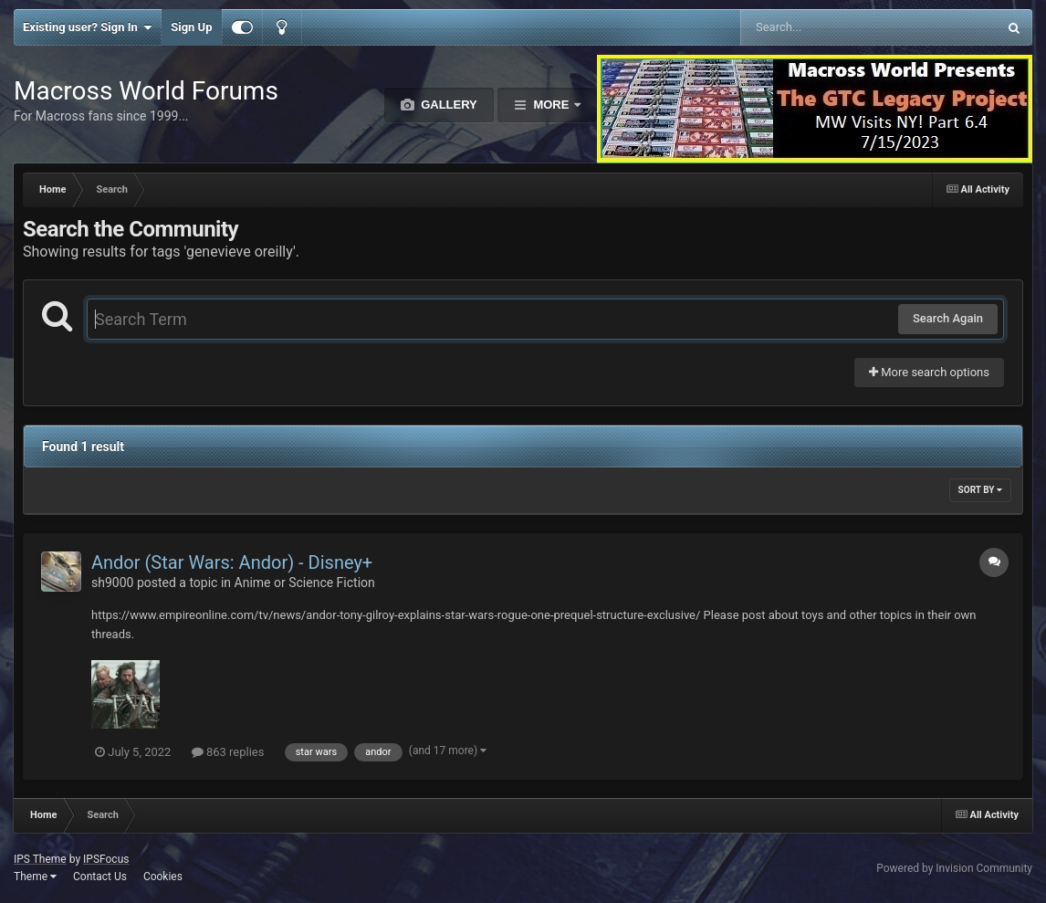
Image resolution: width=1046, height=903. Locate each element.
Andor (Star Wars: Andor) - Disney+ (231, 562)
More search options (929, 372)
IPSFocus (106, 859)
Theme (35, 876)
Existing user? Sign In (87, 27)
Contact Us (100, 876)
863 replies (228, 752)
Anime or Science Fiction (305, 582)
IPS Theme (40, 859)
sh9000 (112, 582)
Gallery (447, 104)
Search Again (948, 318)
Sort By (980, 490)
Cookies (163, 876)
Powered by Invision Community (954, 868)
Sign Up (191, 27)
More (551, 104)
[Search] (823, 27)
